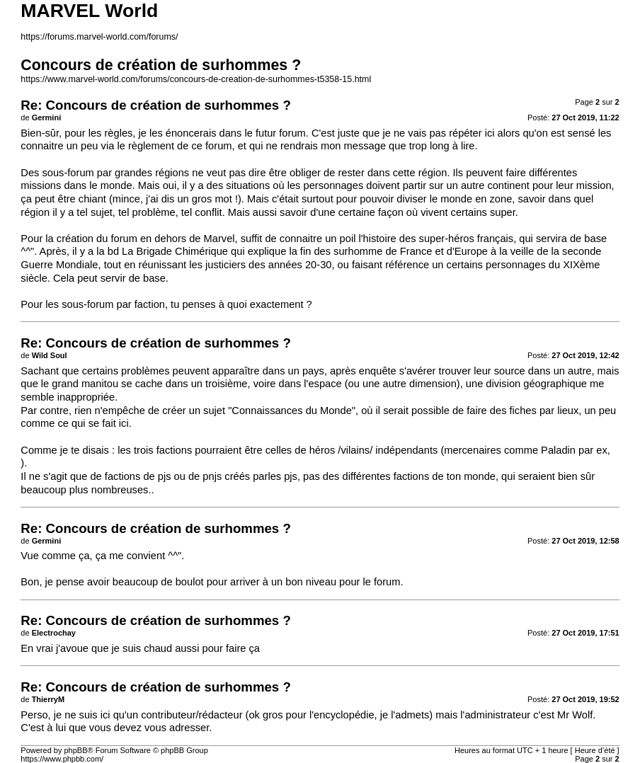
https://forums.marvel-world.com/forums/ (99, 37)
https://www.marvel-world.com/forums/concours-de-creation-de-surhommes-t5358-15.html (196, 79)
